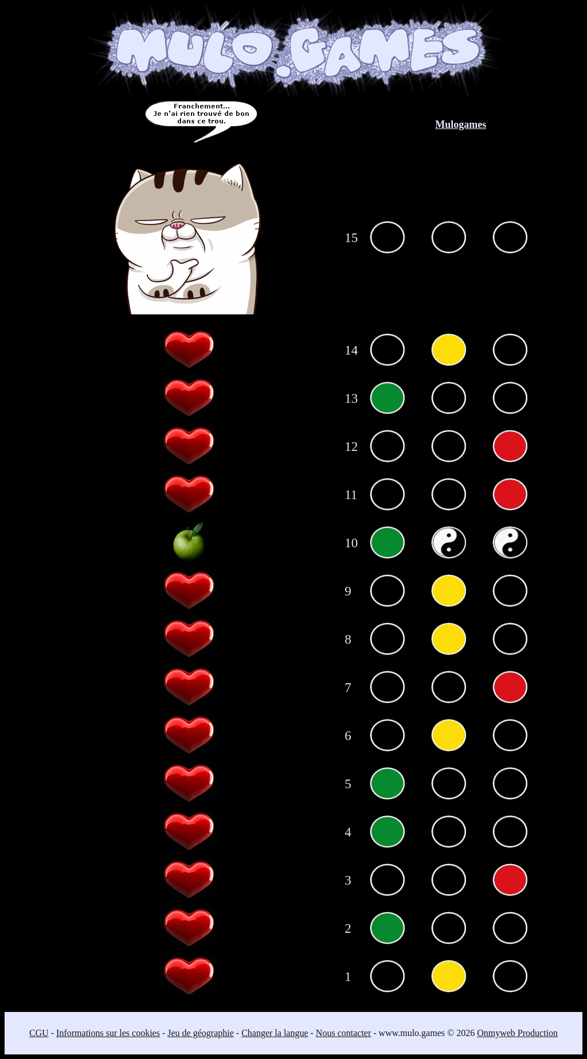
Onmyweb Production (517, 1033)
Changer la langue (274, 1033)
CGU (39, 1033)
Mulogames (460, 124)
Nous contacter (343, 1033)
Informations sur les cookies (108, 1033)
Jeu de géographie (200, 1033)
